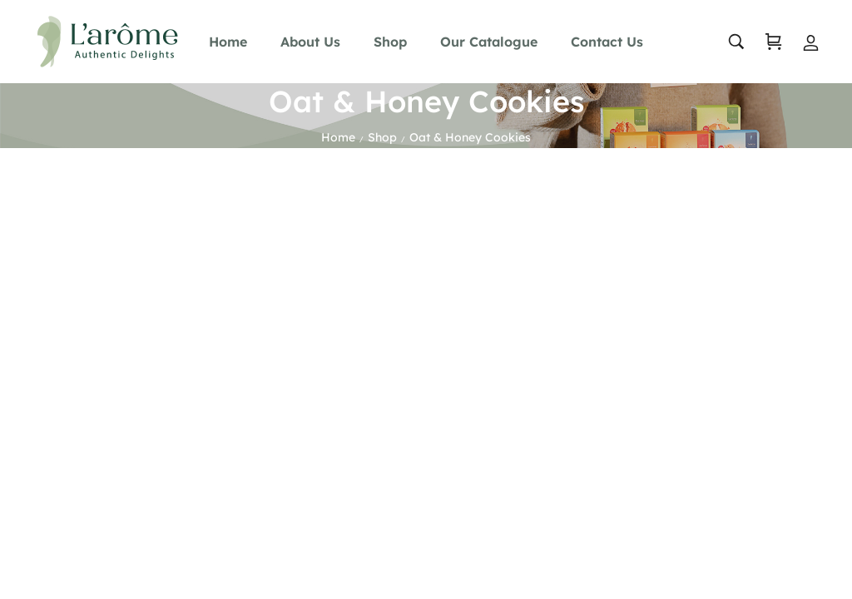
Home (338, 137)
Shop (382, 137)
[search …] (736, 41)
